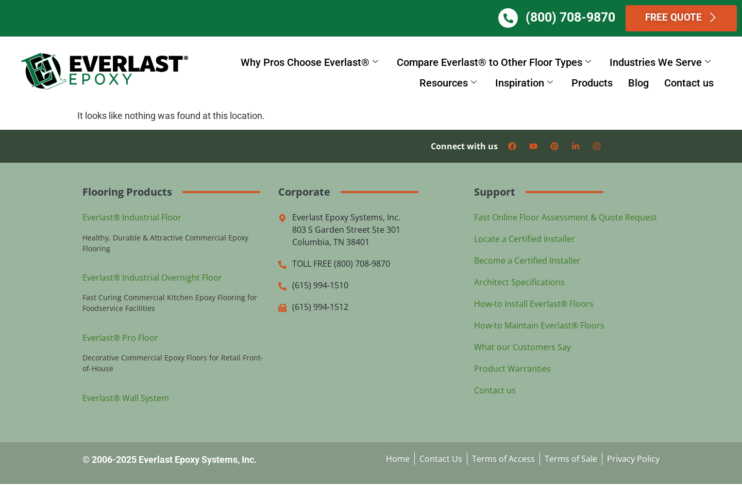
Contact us (689, 83)
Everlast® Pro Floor (120, 338)
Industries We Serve (660, 63)
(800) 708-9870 (586, 17)
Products (592, 83)
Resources (448, 83)
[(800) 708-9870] (523, 18)
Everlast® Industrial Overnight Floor (152, 278)
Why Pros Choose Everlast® (309, 63)
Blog (638, 83)
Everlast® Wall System (125, 398)
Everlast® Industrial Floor (131, 217)
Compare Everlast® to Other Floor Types (494, 63)
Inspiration (524, 83)
